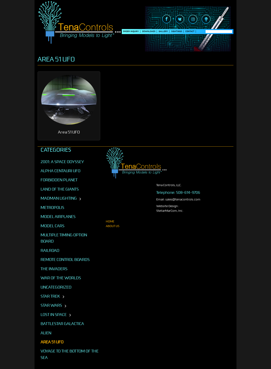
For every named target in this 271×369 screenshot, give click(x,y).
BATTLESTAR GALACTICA (62, 323)
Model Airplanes (58, 216)
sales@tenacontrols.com (182, 199)
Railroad (50, 250)
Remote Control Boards (65, 259)
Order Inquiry (131, 31)
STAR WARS (51, 305)
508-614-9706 (188, 192)
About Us (112, 226)
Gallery (163, 31)
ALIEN (46, 333)
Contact (189, 31)
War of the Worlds (61, 277)
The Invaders (54, 268)
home (110, 221)
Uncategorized (56, 287)
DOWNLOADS (148, 31)
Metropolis (52, 207)
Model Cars (52, 225)
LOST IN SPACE (54, 314)
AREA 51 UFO (52, 342)
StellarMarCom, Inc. (169, 211)
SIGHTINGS (176, 31)
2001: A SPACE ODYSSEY (62, 161)
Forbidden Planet (59, 179)
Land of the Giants (60, 189)
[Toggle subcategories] (80, 199)
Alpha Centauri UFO (60, 170)
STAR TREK (50, 296)
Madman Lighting (59, 198)
